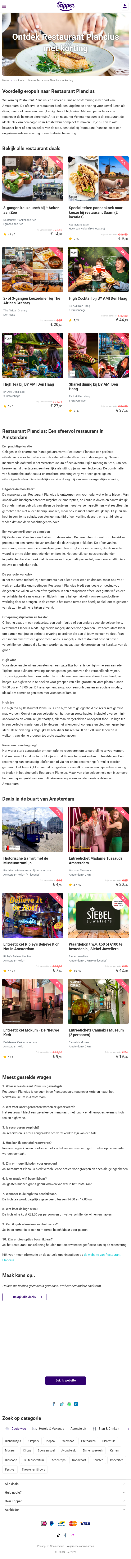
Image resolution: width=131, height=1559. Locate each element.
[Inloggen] (125, 6)
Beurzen (98, 1460)
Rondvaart (79, 1460)
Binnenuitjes (13, 1441)
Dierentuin (109, 1441)
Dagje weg (15, 1429)
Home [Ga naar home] (5, 80)
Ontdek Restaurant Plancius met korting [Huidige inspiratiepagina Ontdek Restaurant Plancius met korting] (50, 80)
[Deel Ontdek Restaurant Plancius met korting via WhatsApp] (69, 1404)
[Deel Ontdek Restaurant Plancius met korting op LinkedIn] (76, 1404)
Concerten (116, 1460)
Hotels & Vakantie (48, 1428)
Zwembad (68, 1441)
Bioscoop (11, 1460)
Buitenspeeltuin (34, 1460)
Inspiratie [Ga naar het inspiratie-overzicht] (18, 80)
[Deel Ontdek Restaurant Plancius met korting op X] (61, 1404)
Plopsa (50, 1441)
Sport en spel (46, 1450)
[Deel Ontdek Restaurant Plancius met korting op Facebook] (53, 1404)
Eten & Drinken (105, 1429)
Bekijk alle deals (27, 1297)
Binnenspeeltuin (92, 1450)
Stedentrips (58, 1460)
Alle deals (12, 1484)
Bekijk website (65, 1380)
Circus (27, 1450)
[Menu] (4, 6)
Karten (114, 1450)
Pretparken (88, 1441)
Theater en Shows (33, 1469)
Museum (10, 1450)
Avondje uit (78, 1429)
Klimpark (33, 1441)
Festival (10, 1469)
